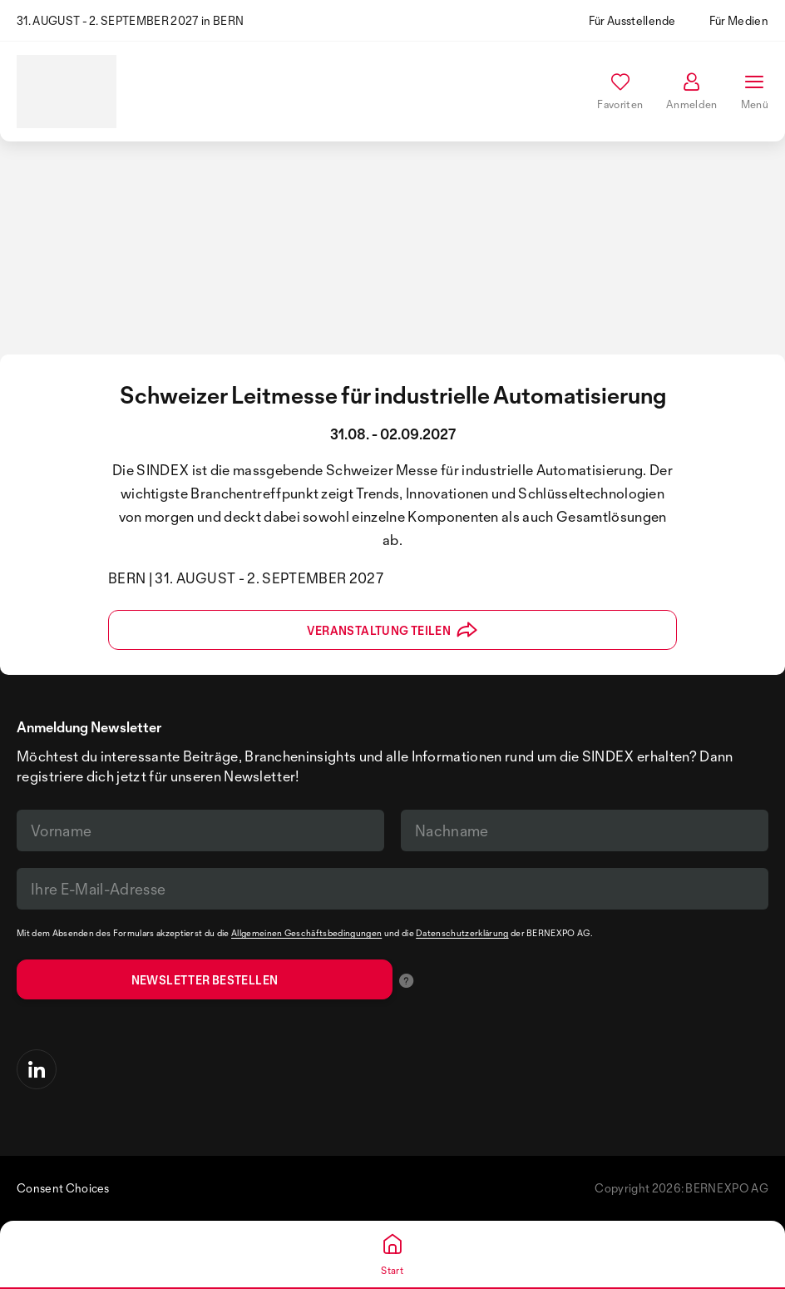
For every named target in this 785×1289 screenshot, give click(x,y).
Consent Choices (63, 1188)
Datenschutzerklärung (462, 933)
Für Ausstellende (632, 20)
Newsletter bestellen (205, 980)
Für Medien (738, 20)
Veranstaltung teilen (392, 630)
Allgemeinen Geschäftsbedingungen (306, 933)
